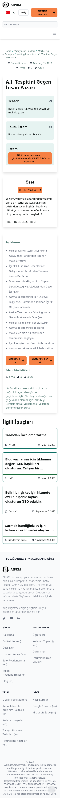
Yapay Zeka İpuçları (24, 50)
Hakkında (8, 635)
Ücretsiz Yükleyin (47, 12)
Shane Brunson (19, 63)
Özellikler (8, 647)
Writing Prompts (26, 54)
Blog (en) (8, 681)
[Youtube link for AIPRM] (11, 619)
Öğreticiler (39, 635)
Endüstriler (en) (12, 641)
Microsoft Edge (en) (44, 712)
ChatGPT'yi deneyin (42, 360)
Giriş (23, 12)
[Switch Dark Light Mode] (14, 12)
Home (8, 50)
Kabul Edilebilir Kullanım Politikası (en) (13, 710)
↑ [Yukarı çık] (51, 789)
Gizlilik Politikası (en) (15, 699)
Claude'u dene (17, 360)
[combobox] (30, 24)
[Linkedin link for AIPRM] (19, 619)
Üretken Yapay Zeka (14, 654)
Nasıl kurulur (40, 699)
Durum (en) (39, 651)
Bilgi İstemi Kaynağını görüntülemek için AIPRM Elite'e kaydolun (31, 158)
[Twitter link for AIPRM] (4, 618)
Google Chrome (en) (45, 706)
